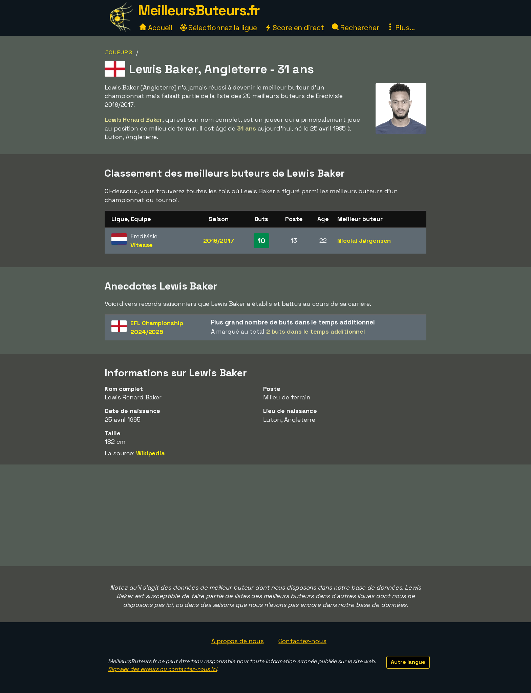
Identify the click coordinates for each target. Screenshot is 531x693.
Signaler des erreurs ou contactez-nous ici (162, 669)
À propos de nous (237, 641)
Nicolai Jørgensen (364, 240)
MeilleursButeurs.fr (199, 10)
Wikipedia (150, 453)
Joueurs (119, 52)
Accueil (156, 27)
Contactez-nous (302, 641)
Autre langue (408, 662)
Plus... (401, 27)
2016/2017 (218, 240)
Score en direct (294, 27)
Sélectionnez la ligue (218, 27)
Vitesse (141, 245)
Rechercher (355, 27)
